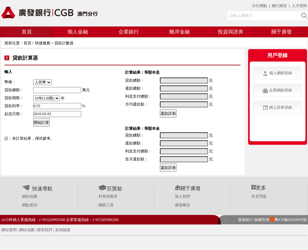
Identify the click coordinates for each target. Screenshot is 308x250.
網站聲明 (9, 230)
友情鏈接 (62, 230)
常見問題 (259, 196)
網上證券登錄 (277, 107)
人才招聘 (299, 6)
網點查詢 (29, 205)
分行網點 (259, 6)
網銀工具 (106, 205)
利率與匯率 (108, 196)
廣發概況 (182, 205)
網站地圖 (29, 196)
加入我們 (182, 196)
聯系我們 (44, 230)
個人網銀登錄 (277, 73)
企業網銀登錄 (277, 90)
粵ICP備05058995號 (288, 219)
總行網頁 (280, 6)
